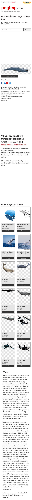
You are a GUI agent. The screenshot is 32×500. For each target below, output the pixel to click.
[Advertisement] (16, 48)
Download (8, 230)
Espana (13, 2)
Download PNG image (10, 76)
